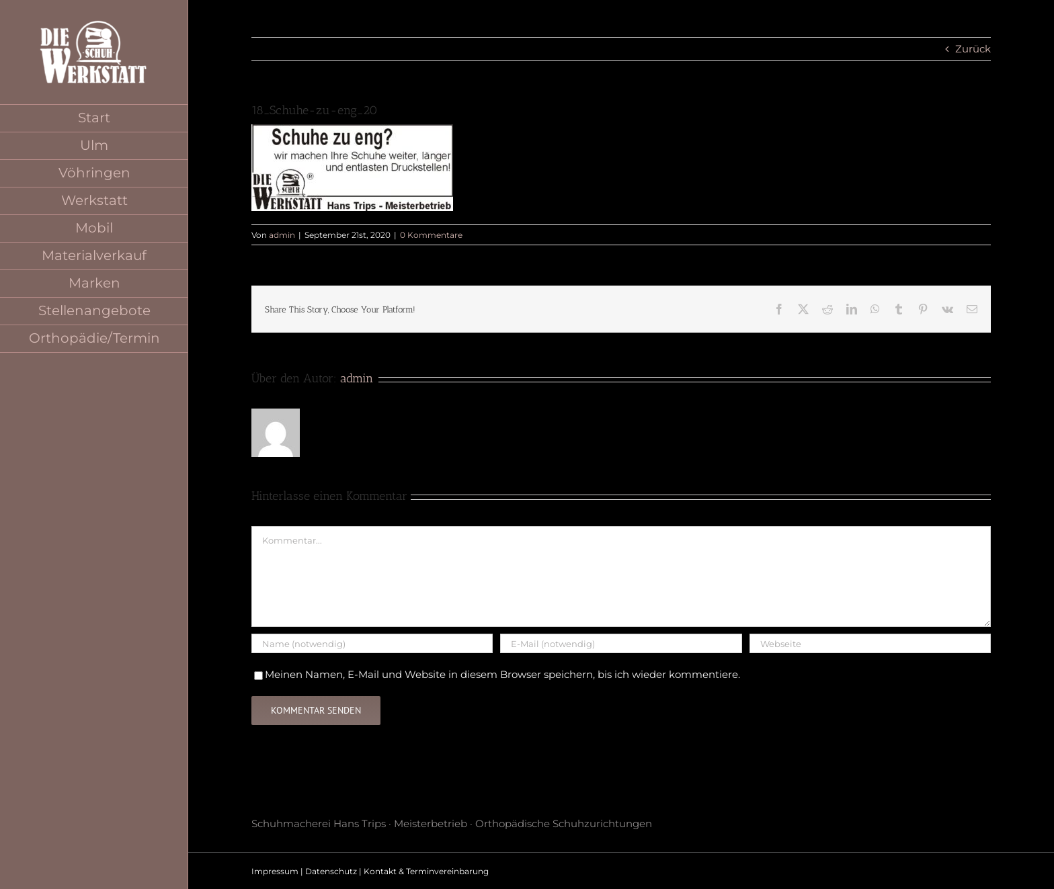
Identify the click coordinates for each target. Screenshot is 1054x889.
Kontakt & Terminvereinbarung (426, 871)
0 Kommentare (431, 235)
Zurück (973, 48)
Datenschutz (331, 871)
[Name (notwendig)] (372, 643)
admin (282, 235)
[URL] (870, 643)
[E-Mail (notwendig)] (620, 643)
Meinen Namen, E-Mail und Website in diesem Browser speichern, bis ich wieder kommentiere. (502, 674)
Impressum (274, 871)
